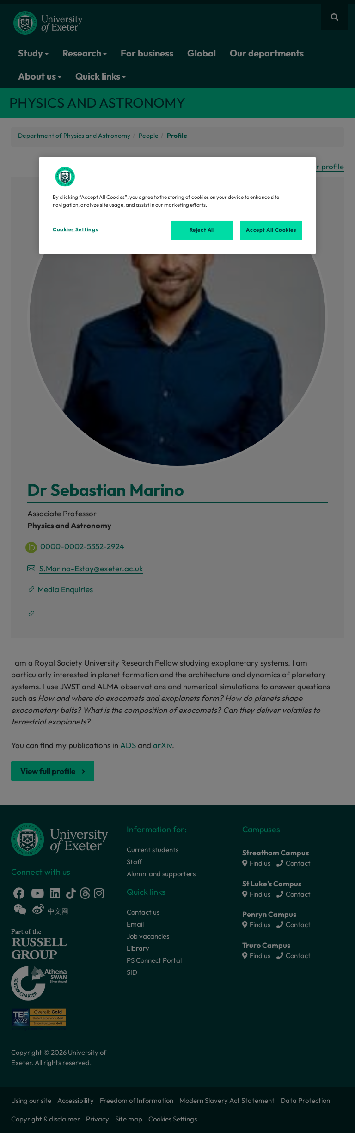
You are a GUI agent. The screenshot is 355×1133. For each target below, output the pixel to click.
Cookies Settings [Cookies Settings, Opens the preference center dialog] (75, 229)
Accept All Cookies (271, 230)
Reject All (202, 230)
